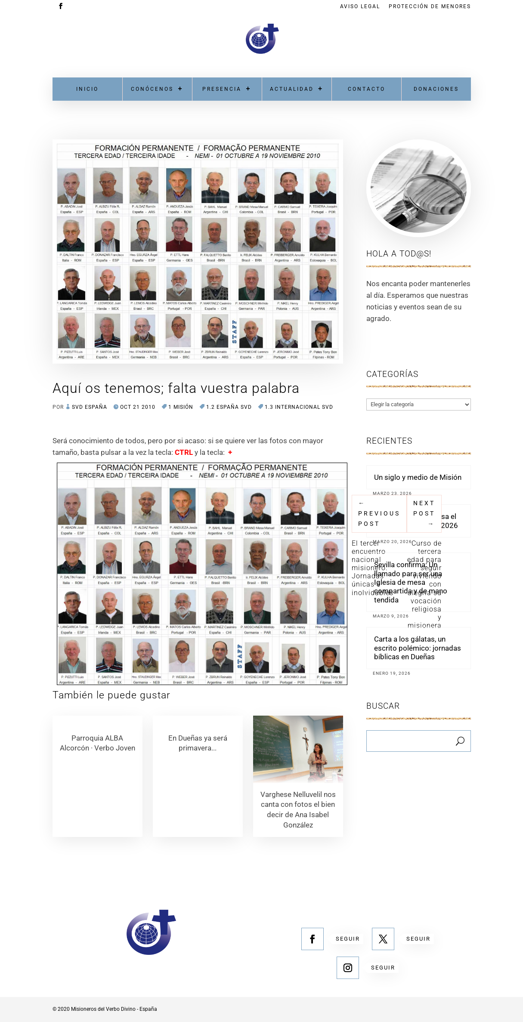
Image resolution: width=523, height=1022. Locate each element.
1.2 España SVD (229, 407)
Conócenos (152, 89)
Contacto (366, 89)
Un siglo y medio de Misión (417, 477)
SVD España (89, 407)
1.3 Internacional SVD (299, 407)
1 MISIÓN (180, 407)
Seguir (348, 939)
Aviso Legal (360, 6)
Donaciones (436, 89)
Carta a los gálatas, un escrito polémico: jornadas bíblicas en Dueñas (417, 648)
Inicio (87, 89)
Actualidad (292, 89)
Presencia (221, 89)
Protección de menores (430, 6)
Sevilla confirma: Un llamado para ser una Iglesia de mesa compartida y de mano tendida (410, 582)
